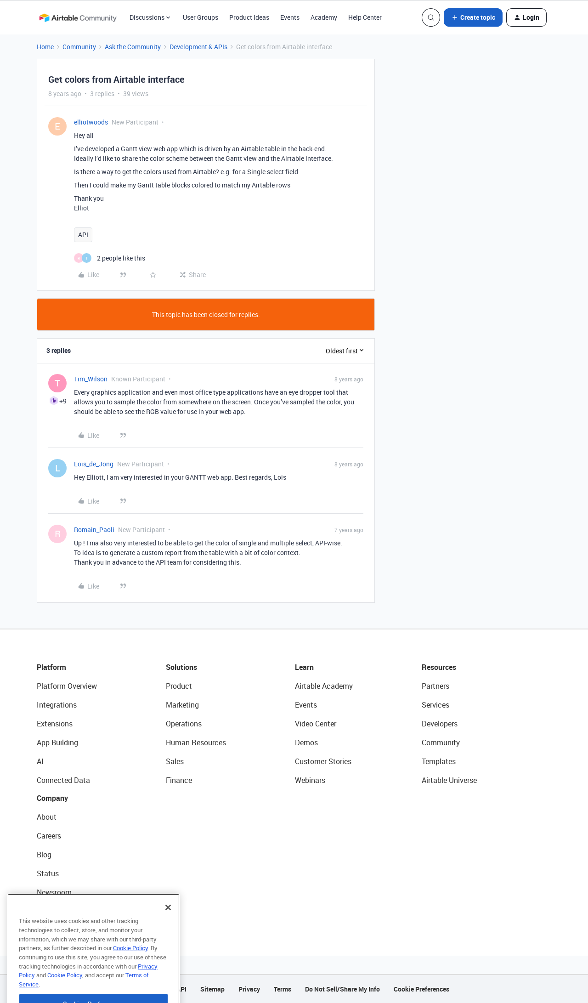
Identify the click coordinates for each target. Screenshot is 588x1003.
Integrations (57, 705)
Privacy (249, 989)
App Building (57, 742)
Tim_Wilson (90, 378)
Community (79, 46)
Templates (439, 761)
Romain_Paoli (94, 529)
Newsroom (54, 892)
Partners (435, 686)
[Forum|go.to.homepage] (78, 17)
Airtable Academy (324, 686)
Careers (49, 836)
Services (435, 705)
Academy (324, 17)
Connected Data (63, 780)
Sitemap (212, 989)
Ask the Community (133, 46)
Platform (51, 667)
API (83, 234)
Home (45, 46)
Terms (282, 989)
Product (179, 686)
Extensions (55, 724)
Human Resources (196, 742)
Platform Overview (67, 686)
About (47, 817)
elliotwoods (91, 122)
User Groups (200, 17)
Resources (439, 667)
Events (290, 17)
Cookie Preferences (421, 989)
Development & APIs (198, 46)
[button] (473, 17)
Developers (440, 724)
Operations (184, 724)
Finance (179, 780)
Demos (306, 742)
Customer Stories (323, 761)
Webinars (310, 780)
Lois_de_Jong (93, 463)
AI (40, 761)
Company (52, 798)
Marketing (182, 705)
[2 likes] (109, 258)
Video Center (315, 724)
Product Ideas (249, 17)
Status (48, 873)
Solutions (181, 667)
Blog (44, 855)
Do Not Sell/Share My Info (342, 989)
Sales (175, 761)
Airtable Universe (449, 780)
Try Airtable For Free (69, 911)
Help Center (365, 17)
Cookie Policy (130, 971)
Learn (304, 667)
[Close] (168, 931)
